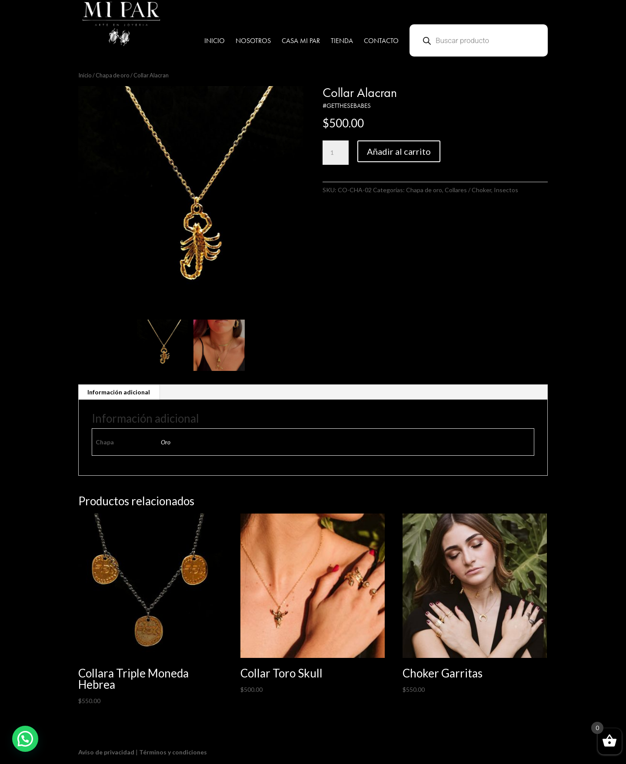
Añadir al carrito (399, 151)
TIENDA (342, 41)
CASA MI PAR (301, 41)
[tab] (119, 392)
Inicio (85, 75)
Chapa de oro (113, 75)
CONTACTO (381, 41)
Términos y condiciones (173, 752)
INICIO (214, 41)
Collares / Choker (468, 190)
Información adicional (118, 392)
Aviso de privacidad (106, 752)
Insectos (506, 190)
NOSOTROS (253, 41)
